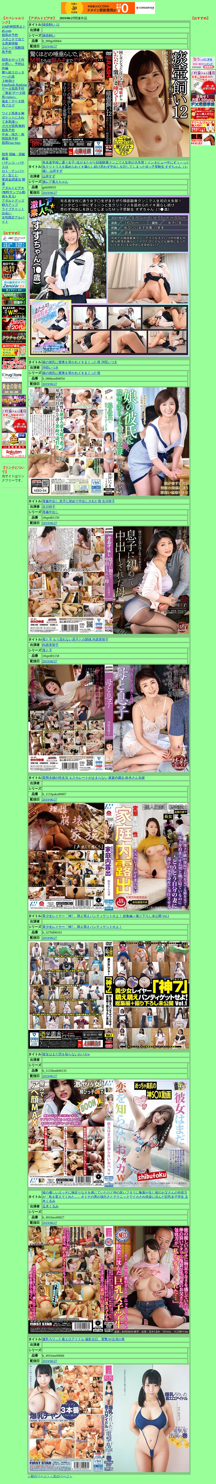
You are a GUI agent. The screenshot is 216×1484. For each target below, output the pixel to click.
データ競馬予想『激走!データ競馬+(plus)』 (13, 93)
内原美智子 (50, 645)
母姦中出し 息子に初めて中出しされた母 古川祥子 (78, 501)
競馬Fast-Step (11, 142)
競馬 (5, 154)
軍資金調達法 (11, 179)
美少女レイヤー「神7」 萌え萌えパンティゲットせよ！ (82, 927)
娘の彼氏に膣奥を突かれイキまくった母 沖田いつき (79, 362)
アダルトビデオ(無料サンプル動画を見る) (13, 192)
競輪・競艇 (17, 154)
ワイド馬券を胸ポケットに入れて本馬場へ (13, 117)
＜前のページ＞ (38, 1476)
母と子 (47, 650)
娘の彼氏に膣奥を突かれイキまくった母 (71, 373)
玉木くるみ (50, 1206)
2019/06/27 (49, 46)
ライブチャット (13, 209)
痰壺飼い (48, 35)
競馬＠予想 (10, 35)
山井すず (48, 176)
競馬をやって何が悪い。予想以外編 (13, 64)
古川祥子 (48, 506)
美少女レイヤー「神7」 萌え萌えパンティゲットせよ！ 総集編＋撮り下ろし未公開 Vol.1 (105, 916)
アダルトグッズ (13, 200)
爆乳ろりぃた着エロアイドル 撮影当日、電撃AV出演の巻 (83, 1339)
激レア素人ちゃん (55, 181)
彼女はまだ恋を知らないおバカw (66, 1054)
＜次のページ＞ (61, 1476)
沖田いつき (50, 367)
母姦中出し (50, 512)
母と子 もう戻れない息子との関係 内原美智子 (75, 639)
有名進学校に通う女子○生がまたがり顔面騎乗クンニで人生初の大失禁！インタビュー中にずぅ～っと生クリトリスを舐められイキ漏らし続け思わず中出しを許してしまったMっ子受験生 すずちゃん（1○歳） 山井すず (115, 167)
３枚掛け (8, 80)
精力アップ (10, 204)
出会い (6, 213)
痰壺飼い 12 (50, 24)
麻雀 (5, 158)
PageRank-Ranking (14, 84)
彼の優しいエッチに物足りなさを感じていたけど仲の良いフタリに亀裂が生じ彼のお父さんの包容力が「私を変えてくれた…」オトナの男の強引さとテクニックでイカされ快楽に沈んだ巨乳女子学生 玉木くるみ (115, 1197)
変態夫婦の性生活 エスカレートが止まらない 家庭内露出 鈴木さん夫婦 (93, 777)
